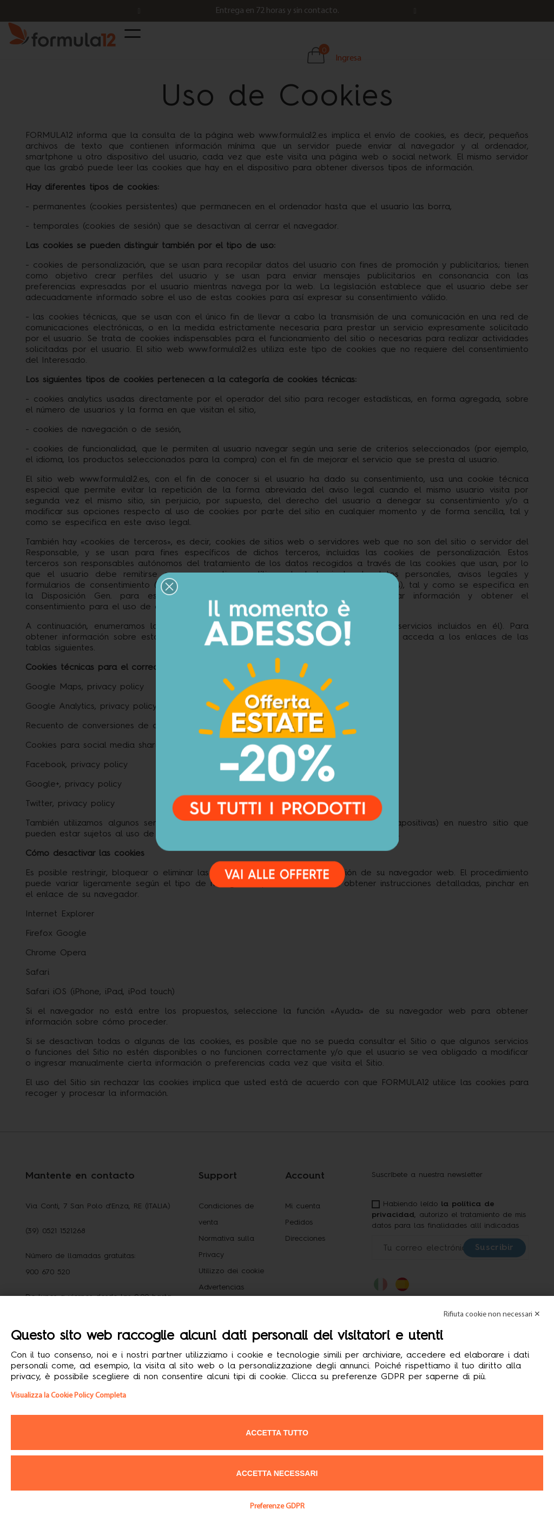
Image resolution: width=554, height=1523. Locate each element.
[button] (169, 586)
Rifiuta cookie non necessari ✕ (492, 1315)
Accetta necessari (277, 1473)
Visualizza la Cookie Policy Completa (68, 1396)
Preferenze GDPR (277, 1506)
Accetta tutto (277, 1432)
